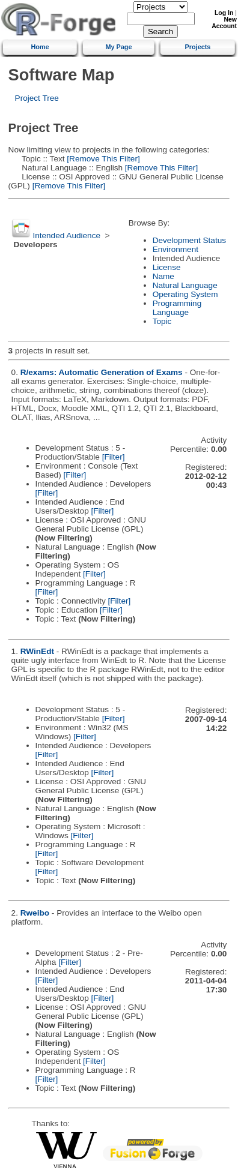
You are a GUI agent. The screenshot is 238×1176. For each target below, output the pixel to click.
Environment (175, 249)
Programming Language (177, 308)
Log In (224, 13)
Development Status (189, 240)
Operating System (185, 294)
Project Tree (37, 98)
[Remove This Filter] (102, 158)
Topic (162, 321)
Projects (197, 46)
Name (163, 276)
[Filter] (113, 456)
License (167, 267)
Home (40, 46)
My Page (118, 46)
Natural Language (185, 285)
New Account (224, 22)
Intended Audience (66, 235)
